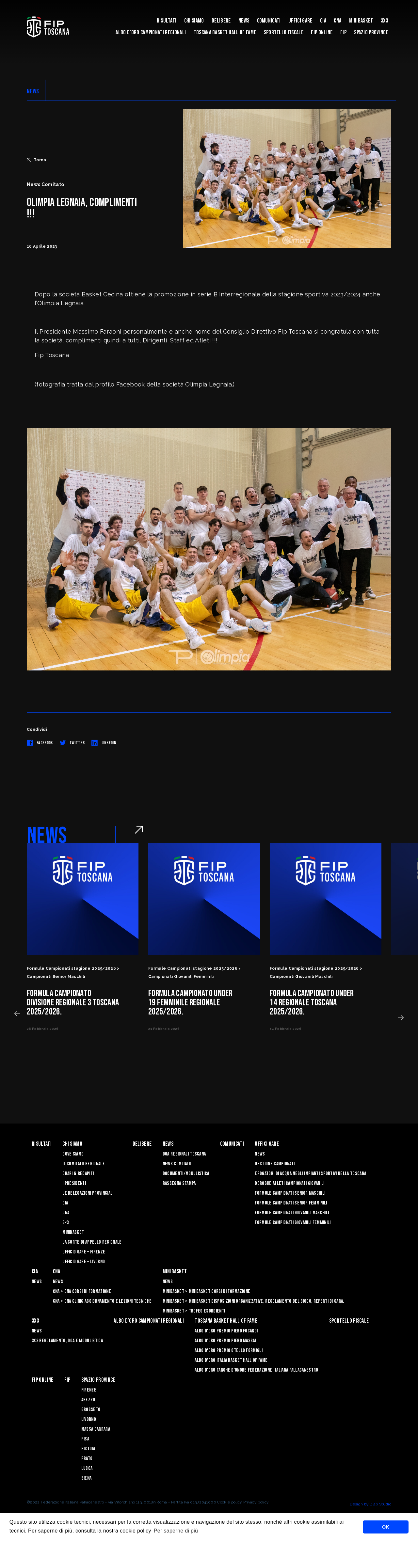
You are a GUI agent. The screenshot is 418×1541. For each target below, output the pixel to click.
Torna (36, 160)
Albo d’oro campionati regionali (151, 32)
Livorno (88, 1419)
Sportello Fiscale (283, 32)
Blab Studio (380, 1504)
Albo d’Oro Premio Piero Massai (225, 1341)
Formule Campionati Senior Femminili (291, 1203)
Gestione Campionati (275, 1164)
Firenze (88, 1390)
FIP (343, 32)
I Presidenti (74, 1183)
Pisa (85, 1439)
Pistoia (88, 1449)
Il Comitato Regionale (83, 1164)
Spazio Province (371, 32)
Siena (86, 1478)
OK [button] (385, 1527)
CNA (337, 20)
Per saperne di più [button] (176, 1530)
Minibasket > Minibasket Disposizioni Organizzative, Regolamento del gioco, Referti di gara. (253, 1301)
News (243, 20)
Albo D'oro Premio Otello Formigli (229, 1350)
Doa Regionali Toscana (184, 1154)
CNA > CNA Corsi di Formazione (82, 1291)
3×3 (65, 1222)
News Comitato (177, 1164)
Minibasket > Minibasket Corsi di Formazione (206, 1291)
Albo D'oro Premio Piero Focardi (226, 1331)
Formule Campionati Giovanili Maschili (292, 1213)
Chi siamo (194, 20)
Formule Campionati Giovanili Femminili (292, 1222)
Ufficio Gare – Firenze (83, 1252)
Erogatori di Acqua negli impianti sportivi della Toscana (310, 1174)
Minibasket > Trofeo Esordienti (194, 1311)
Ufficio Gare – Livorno (83, 1262)
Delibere (221, 20)
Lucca (87, 1468)
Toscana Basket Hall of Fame (225, 32)
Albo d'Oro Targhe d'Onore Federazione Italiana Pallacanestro (256, 1370)
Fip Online (321, 32)
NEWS (33, 91)
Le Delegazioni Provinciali (87, 1193)
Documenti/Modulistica (186, 1174)
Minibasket (361, 20)
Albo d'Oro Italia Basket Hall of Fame (231, 1360)
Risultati (167, 20)
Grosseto (91, 1410)
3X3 (384, 20)
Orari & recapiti (78, 1174)
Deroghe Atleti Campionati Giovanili (289, 1183)
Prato (87, 1458)
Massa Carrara (95, 1429)
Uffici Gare (300, 20)
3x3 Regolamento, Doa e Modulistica (67, 1341)
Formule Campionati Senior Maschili (290, 1193)
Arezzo (88, 1400)
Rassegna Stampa (179, 1183)
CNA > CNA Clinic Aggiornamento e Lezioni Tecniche (102, 1301)
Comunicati (269, 20)
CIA (323, 20)
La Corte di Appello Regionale (91, 1242)
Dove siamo (73, 1154)
